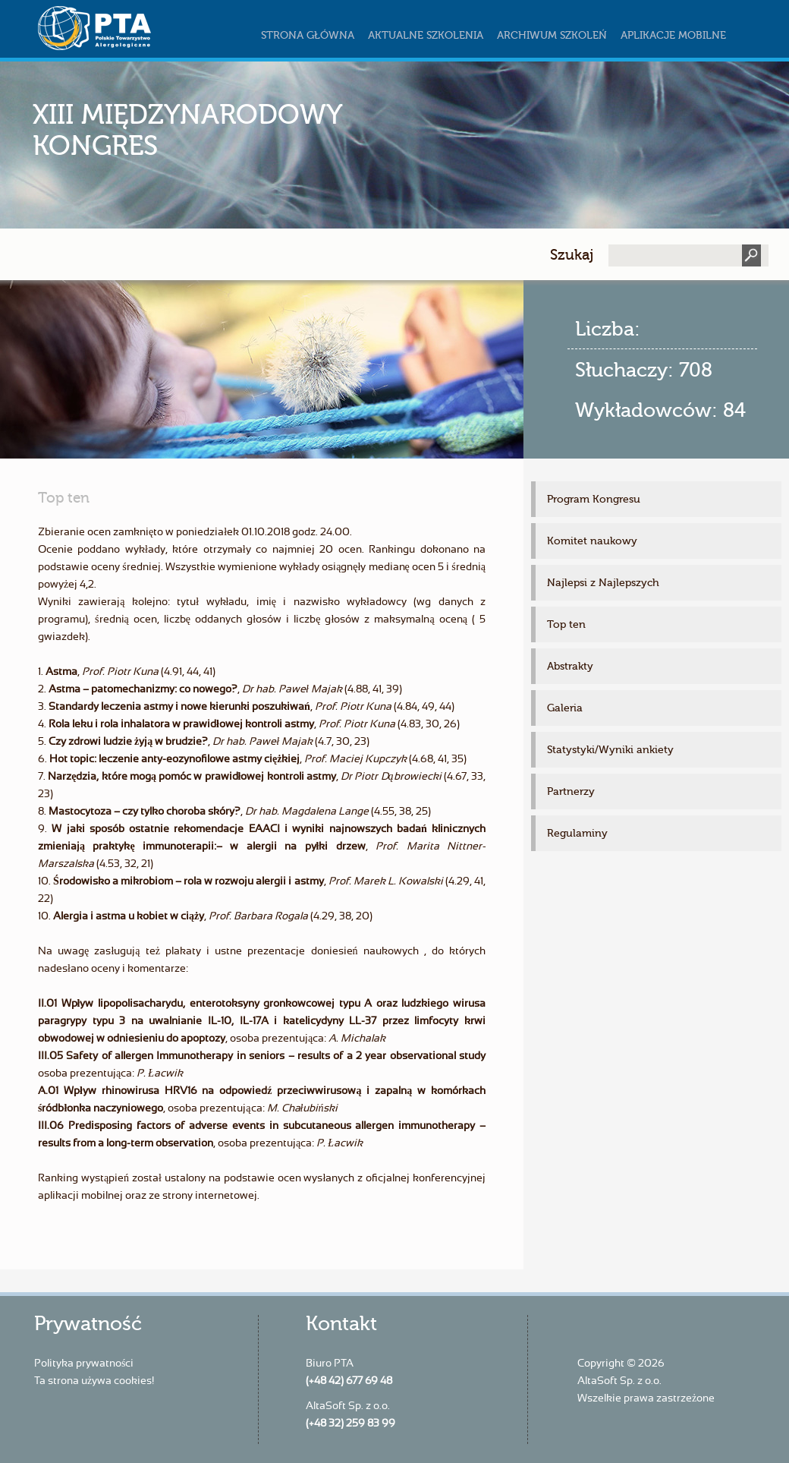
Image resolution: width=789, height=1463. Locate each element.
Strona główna (307, 35)
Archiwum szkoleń (552, 35)
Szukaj (571, 255)
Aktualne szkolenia (425, 35)
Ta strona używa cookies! (94, 1381)
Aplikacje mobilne (673, 35)
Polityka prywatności (84, 1363)
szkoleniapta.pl (125, 28)
